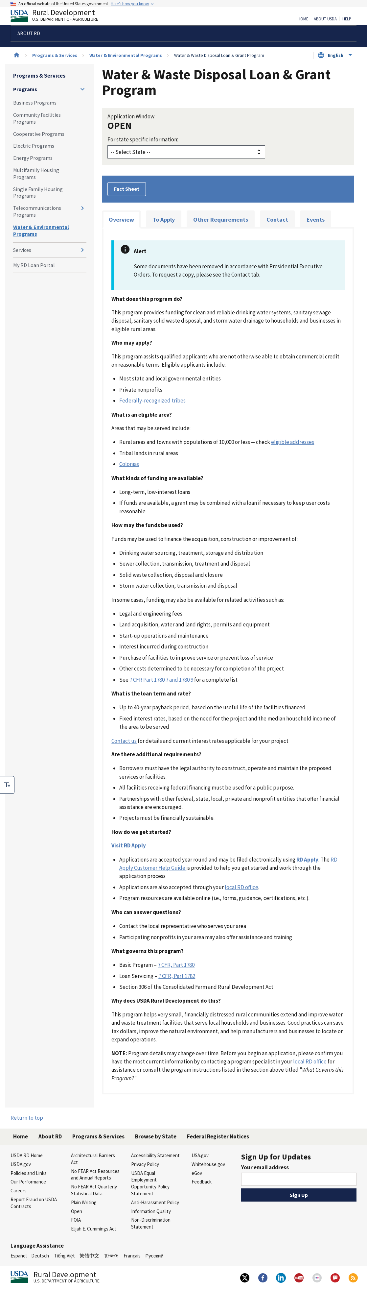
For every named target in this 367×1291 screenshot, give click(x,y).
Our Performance (28, 1182)
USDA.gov (21, 1164)
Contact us (124, 740)
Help (346, 19)
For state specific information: (142, 139)
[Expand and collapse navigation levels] (82, 89)
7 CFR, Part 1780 (176, 964)
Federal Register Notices (218, 1136)
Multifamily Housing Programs (36, 173)
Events (316, 219)
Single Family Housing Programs (38, 192)
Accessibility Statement (155, 1155)
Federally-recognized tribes (152, 400)
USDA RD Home (27, 1155)
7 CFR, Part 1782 (176, 976)
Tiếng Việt (64, 1256)
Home (303, 19)
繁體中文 (89, 1256)
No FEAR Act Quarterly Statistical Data (94, 1190)
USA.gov (200, 1155)
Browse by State (155, 1136)
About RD (50, 1136)
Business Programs (35, 102)
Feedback (202, 1182)
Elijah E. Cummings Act (93, 1229)
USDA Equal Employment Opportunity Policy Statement (150, 1183)
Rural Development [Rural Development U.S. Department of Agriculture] (60, 17)
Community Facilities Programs (37, 118)
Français (132, 1256)
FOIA (76, 1220)
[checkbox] (7, 785)
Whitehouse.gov (208, 1164)
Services (22, 250)
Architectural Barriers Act (93, 1158)
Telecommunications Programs (37, 211)
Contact (277, 219)
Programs (25, 89)
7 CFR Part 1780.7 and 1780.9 (161, 679)
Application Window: (131, 116)
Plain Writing (84, 1202)
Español (19, 1256)
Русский (154, 1256)
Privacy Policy (145, 1164)
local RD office (241, 887)
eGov (197, 1173)
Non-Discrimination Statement (151, 1223)
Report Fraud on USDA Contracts (34, 1202)
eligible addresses (292, 442)
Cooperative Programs (38, 134)
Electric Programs (33, 145)
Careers (19, 1190)
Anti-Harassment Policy (155, 1202)
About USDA (325, 19)
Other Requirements (220, 219)
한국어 (111, 1256)
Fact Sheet (126, 188)
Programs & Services (54, 55)
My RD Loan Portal (34, 265)
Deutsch (40, 1256)
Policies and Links (29, 1173)
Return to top (27, 1117)
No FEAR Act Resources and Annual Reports (95, 1174)
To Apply (163, 219)
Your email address (265, 1167)
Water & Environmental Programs (125, 55)
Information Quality (151, 1211)
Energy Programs (33, 158)
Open (76, 1211)
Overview (121, 219)
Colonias (129, 464)
